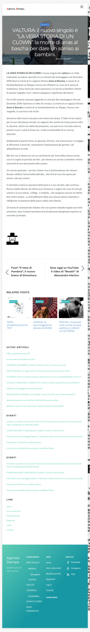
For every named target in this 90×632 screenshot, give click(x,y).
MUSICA (45, 25)
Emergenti (35, 575)
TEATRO (32, 580)
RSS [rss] (70, 575)
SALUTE (30, 585)
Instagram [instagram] (73, 569)
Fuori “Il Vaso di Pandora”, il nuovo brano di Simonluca (23, 272)
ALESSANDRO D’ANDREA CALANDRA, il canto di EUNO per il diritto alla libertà (40, 395)
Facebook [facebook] (73, 563)
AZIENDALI (31, 591)
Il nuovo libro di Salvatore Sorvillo (20, 360)
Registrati (10, 521)
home (8, 507)
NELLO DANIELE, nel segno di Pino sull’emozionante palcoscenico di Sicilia (38, 371)
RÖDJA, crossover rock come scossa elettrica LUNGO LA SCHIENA (70, 327)
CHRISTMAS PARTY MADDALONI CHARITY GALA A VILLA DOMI (35, 431)
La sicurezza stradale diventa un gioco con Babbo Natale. (30, 448)
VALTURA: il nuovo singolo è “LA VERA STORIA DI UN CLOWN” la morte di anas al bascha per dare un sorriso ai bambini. (45, 43)
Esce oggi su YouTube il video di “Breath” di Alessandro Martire (64, 272)
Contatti (10, 530)
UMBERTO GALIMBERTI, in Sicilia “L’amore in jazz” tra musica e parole (36, 365)
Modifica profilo (13, 516)
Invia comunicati (13, 511)
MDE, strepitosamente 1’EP (17, 325)
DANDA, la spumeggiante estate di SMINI (42, 325)
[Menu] (81, 6)
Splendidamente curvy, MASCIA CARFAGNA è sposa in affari (32, 401)
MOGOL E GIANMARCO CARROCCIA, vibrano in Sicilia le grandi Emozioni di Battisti (43, 383)
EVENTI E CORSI (34, 602)
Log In (9, 525)
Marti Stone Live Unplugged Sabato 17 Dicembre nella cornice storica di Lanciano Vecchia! (44, 437)
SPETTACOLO (32, 563)
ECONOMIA (33, 597)
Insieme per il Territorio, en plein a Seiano (23, 443)
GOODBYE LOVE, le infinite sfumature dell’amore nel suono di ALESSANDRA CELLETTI (43, 377)
